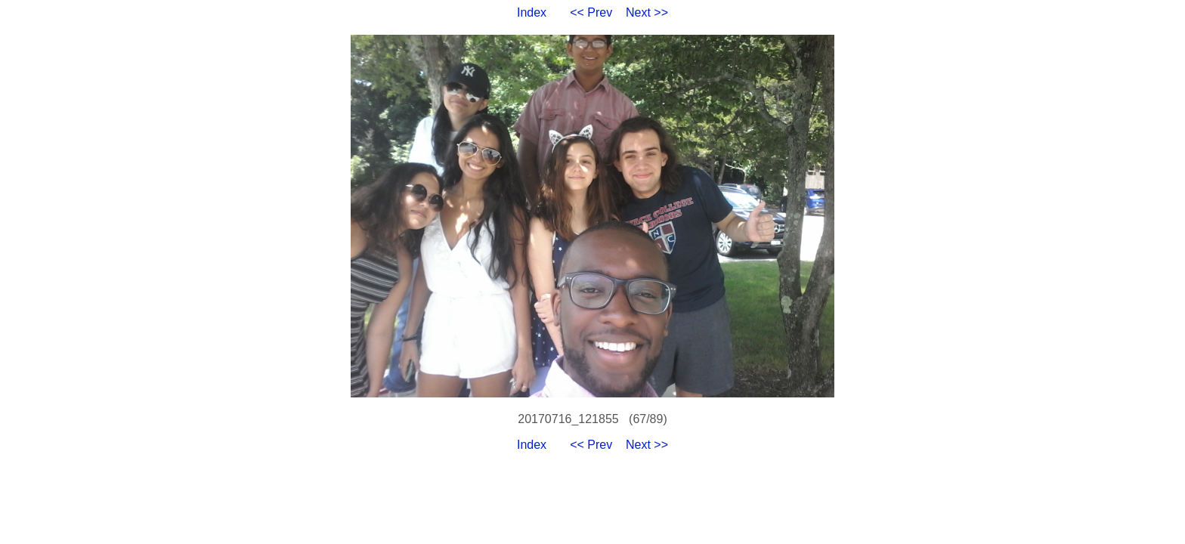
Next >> (647, 12)
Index (531, 12)
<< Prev (591, 12)
